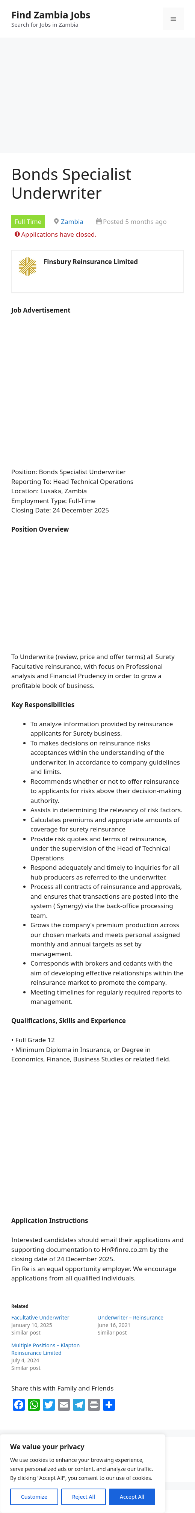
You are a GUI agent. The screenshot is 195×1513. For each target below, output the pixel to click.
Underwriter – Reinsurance (130, 1317)
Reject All (83, 1496)
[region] (82, 1473)
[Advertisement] (97, 97)
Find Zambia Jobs (51, 14)
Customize (34, 1496)
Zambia (72, 221)
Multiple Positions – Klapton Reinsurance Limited (45, 1349)
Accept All (132, 1496)
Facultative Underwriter (40, 1317)
